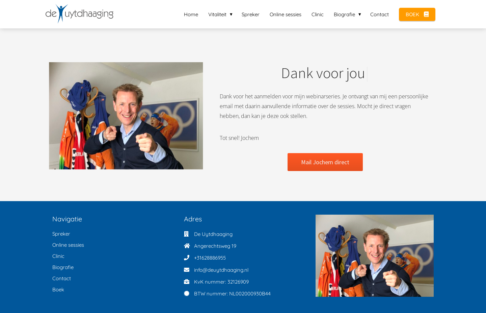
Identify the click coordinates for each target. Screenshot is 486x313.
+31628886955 (210, 258)
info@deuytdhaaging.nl (221, 270)
